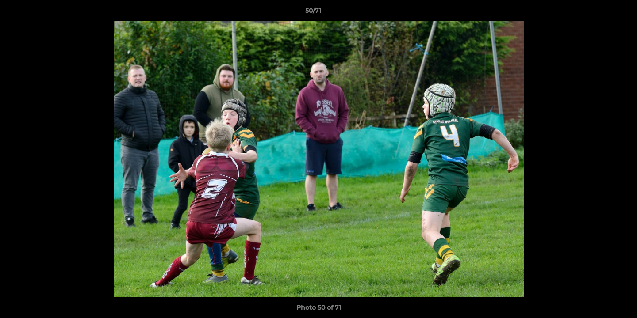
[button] (600, 13)
